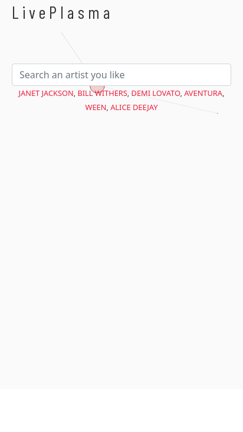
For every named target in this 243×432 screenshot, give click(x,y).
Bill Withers (102, 93)
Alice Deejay (133, 107)
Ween (96, 107)
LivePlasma (63, 12)
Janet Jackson (46, 93)
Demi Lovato (156, 93)
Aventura (203, 93)
